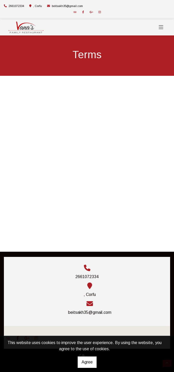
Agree (87, 362)
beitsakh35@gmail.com (67, 6)
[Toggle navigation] (161, 27)
